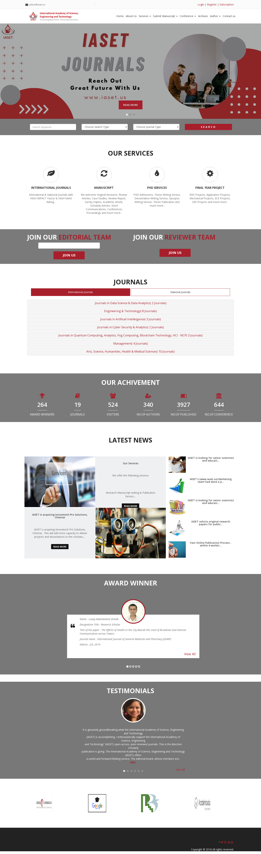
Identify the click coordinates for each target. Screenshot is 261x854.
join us (69, 258)
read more (130, 509)
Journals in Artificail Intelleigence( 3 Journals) (130, 322)
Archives (203, 16)
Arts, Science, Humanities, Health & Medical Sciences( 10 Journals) (130, 354)
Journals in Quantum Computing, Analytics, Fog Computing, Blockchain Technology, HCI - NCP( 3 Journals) (130, 338)
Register (212, 4)
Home (120, 16)
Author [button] (215, 16)
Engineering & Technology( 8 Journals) (130, 314)
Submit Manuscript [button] (165, 16)
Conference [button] (188, 16)
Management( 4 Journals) (130, 346)
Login (201, 4)
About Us (131, 16)
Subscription (226, 4)
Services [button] (145, 16)
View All (190, 657)
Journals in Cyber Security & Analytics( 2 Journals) (130, 330)
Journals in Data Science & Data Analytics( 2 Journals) (130, 306)
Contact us (229, 16)
